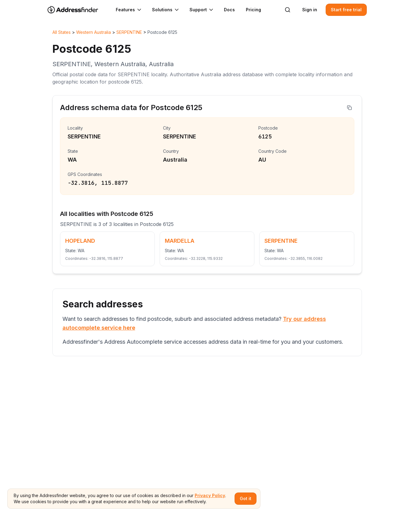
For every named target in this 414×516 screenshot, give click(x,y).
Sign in (309, 9)
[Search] (287, 10)
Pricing (253, 9)
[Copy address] (349, 108)
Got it (245, 498)
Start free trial (346, 9)
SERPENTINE (129, 32)
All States (61, 32)
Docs (229, 9)
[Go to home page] (77, 9)
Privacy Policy (210, 495)
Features (129, 10)
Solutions (166, 10)
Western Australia (93, 32)
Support (201, 10)
